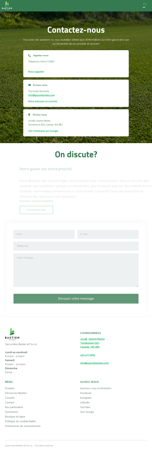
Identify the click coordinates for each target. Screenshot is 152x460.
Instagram (86, 399)
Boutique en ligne (15, 418)
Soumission (11, 413)
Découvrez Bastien (16, 394)
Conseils (10, 399)
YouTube (85, 408)
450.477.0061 (87, 356)
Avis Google (87, 413)
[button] (145, 6)
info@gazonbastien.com (41, 95)
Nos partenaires (14, 408)
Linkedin (84, 403)
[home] (7, 5)
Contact (9, 403)
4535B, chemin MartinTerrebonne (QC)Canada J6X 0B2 (92, 344)
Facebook (85, 394)
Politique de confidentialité (20, 422)
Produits (9, 389)
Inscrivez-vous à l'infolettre (95, 389)
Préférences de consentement (22, 427)
